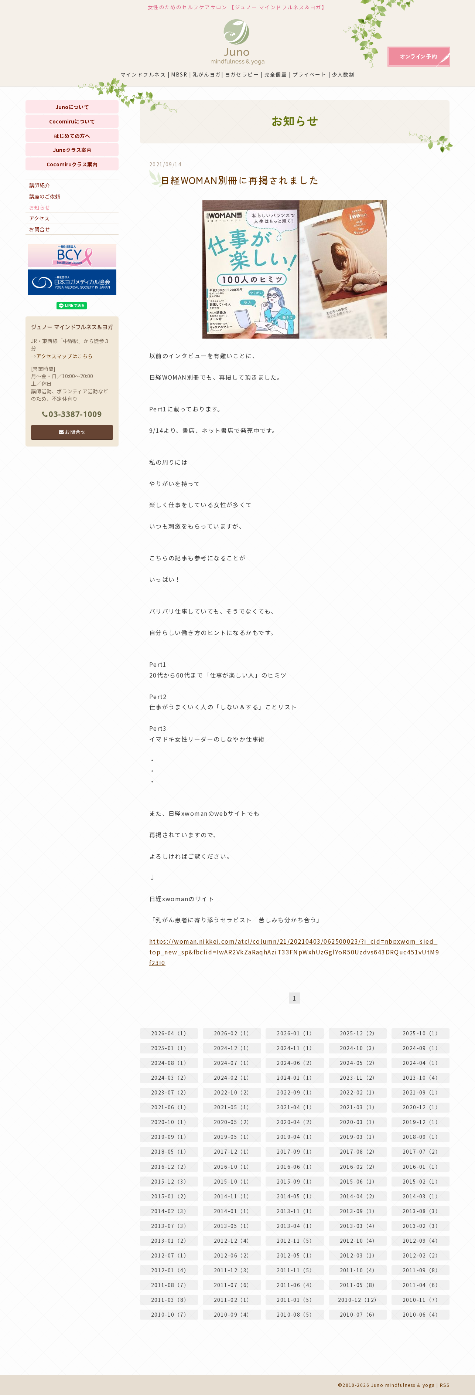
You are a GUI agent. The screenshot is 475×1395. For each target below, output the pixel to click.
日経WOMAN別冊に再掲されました (239, 180)
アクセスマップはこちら (64, 356)
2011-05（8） (359, 1285)
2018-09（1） (422, 1136)
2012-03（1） (359, 1255)
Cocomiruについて (72, 121)
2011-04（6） (422, 1285)
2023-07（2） (170, 1092)
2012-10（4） (359, 1240)
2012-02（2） (422, 1255)
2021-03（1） (359, 1107)
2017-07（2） (422, 1151)
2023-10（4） (422, 1077)
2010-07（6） (359, 1314)
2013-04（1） (296, 1225)
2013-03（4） (359, 1225)
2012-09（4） (422, 1240)
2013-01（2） (170, 1240)
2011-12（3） (233, 1270)
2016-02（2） (359, 1166)
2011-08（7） (170, 1285)
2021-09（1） (422, 1092)
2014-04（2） (359, 1196)
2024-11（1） (296, 1048)
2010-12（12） (359, 1299)
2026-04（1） (170, 1033)
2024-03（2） (170, 1077)
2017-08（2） (359, 1151)
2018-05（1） (170, 1151)
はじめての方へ (72, 135)
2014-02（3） (170, 1211)
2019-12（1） (422, 1122)
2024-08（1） (170, 1062)
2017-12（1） (233, 1151)
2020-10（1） (170, 1122)
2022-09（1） (296, 1092)
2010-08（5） (296, 1314)
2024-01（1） (296, 1077)
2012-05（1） (296, 1255)
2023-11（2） (359, 1077)
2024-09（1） (422, 1048)
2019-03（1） (359, 1136)
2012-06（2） (233, 1255)
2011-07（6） (233, 1285)
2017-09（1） (296, 1151)
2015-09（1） (296, 1181)
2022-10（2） (233, 1092)
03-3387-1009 (72, 414)
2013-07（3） (170, 1225)
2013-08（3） (422, 1211)
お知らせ (39, 207)
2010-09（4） (233, 1314)
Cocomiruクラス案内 (72, 164)
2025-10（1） (422, 1033)
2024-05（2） (359, 1062)
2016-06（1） (296, 1166)
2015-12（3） (170, 1181)
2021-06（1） (170, 1107)
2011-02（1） (233, 1299)
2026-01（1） (296, 1033)
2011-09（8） (422, 1270)
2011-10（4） (359, 1270)
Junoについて (72, 107)
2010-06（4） (422, 1314)
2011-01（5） (296, 1299)
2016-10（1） (233, 1166)
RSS (445, 1385)
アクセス (39, 218)
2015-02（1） (422, 1181)
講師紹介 (39, 185)
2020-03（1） (359, 1122)
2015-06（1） (359, 1181)
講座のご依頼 (44, 196)
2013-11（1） (296, 1211)
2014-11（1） (233, 1196)
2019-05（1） (233, 1136)
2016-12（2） (170, 1166)
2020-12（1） (422, 1107)
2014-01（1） (233, 1211)
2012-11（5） (296, 1240)
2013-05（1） (233, 1225)
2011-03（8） (170, 1299)
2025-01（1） (170, 1048)
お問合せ (39, 229)
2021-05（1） (233, 1107)
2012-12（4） (233, 1240)
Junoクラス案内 (72, 149)
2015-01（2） (170, 1196)
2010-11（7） (422, 1299)
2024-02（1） (233, 1077)
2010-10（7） (170, 1314)
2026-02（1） (233, 1033)
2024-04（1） (422, 1062)
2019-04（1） (296, 1136)
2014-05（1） (296, 1196)
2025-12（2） (359, 1033)
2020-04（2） (296, 1122)
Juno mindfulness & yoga (403, 1385)
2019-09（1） (170, 1136)
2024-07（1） (233, 1062)
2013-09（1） (359, 1211)
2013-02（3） (422, 1225)
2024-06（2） (296, 1062)
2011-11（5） (296, 1270)
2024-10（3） (359, 1048)
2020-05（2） (233, 1122)
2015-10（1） (233, 1181)
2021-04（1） (296, 1107)
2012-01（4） (170, 1270)
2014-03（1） (422, 1196)
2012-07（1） (170, 1255)
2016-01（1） (422, 1166)
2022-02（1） (359, 1092)
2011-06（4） (296, 1285)
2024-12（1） (233, 1048)
